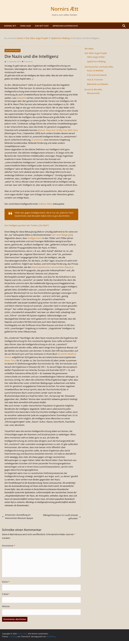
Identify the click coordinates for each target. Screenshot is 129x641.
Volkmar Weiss (46, 203)
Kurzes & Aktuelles (93, 89)
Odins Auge (25, 26)
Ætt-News (89, 48)
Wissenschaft (93, 93)
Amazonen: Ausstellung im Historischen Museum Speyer (17, 516)
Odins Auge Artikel (95, 57)
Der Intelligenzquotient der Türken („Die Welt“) (27, 225)
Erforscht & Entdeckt (97, 75)
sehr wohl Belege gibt (62, 234)
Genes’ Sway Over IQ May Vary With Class (58, 130)
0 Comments (27, 61)
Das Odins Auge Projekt (96, 53)
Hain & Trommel (95, 79)
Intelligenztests (34, 238)
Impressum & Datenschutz (65, 26)
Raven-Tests (10, 360)
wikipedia (21, 98)
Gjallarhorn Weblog (13, 50)
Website (6, 606)
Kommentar (8, 545)
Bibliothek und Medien (97, 84)
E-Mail (5, 594)
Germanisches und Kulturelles (99, 66)
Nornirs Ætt (64, 8)
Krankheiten (37, 139)
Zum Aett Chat (42, 26)
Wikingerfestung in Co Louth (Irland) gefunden (62, 517)
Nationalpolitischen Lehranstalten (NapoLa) (52, 267)
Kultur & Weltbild (95, 70)
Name (5, 581)
